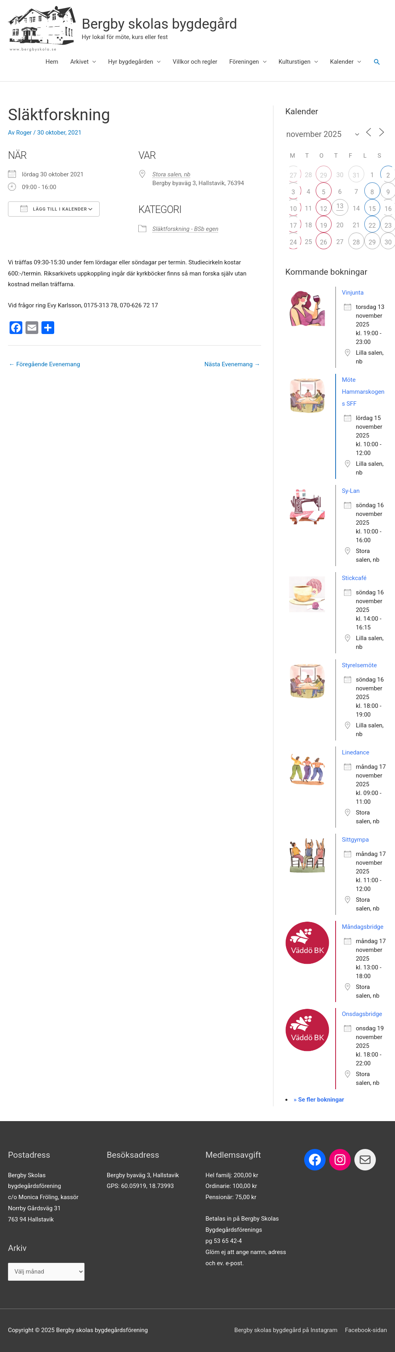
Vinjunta (353, 292)
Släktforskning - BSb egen (185, 228)
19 (323, 225)
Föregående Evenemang (44, 364)
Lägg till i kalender (53, 208)
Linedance (355, 752)
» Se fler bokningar (319, 1099)
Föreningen (244, 61)
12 (323, 209)
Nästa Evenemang (232, 364)
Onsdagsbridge (362, 1014)
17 (293, 225)
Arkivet (79, 61)
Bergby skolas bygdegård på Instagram (286, 1330)
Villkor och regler (195, 61)
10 (293, 209)
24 (293, 242)
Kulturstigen (294, 61)
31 (356, 175)
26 (323, 242)
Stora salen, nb (171, 174)
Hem (51, 61)
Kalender (342, 61)
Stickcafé (354, 578)
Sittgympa (355, 839)
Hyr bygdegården (130, 61)
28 (356, 242)
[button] (377, 62)
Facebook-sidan (366, 1330)
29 (323, 175)
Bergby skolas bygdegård (159, 24)
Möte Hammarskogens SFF (363, 391)
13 (340, 206)
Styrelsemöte (359, 665)
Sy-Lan (351, 490)
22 (372, 225)
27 (293, 175)
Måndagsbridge (362, 926)
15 (372, 209)
